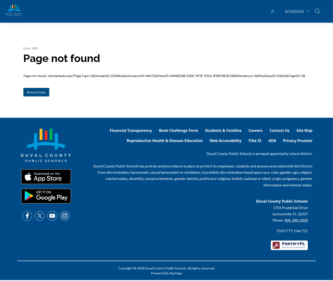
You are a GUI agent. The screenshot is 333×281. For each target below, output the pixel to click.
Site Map (304, 131)
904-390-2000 (296, 221)
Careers (255, 131)
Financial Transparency (131, 131)
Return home (36, 93)
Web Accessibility (226, 141)
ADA (272, 141)
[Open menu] (272, 12)
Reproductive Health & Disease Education (165, 141)
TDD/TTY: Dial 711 (292, 231)
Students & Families (223, 131)
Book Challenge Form (178, 131)
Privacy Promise (297, 141)
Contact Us (279, 131)
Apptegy (175, 274)
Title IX (254, 141)
